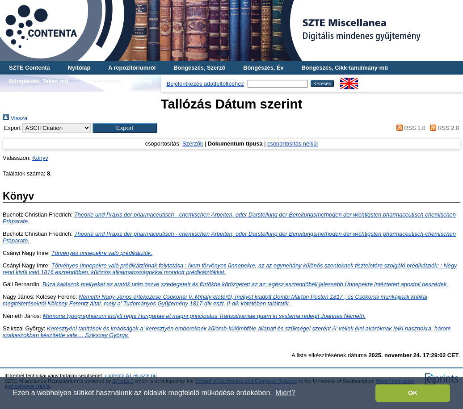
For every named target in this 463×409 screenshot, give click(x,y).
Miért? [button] (285, 392)
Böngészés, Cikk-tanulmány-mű (345, 67)
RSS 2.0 (443, 128)
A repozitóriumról (132, 67)
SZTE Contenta (29, 67)
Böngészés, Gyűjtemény (119, 81)
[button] (125, 128)
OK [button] (413, 392)
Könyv (40, 157)
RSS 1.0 (409, 128)
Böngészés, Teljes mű (38, 81)
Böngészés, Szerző (199, 67)
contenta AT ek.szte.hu (131, 375)
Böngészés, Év (263, 67)
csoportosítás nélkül (292, 143)
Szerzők (192, 143)
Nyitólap (79, 67)
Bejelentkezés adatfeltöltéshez (205, 83)
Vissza (15, 118)
